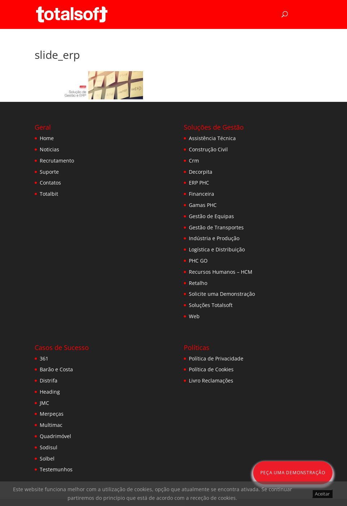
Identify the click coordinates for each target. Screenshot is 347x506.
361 (44, 358)
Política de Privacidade (216, 358)
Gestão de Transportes (216, 227)
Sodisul (48, 447)
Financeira (201, 193)
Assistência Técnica (212, 138)
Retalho (198, 283)
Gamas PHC (203, 205)
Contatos (50, 182)
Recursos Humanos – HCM (220, 271)
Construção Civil (208, 149)
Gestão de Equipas (211, 216)
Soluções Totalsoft (211, 305)
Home (47, 138)
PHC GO (198, 260)
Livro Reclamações (211, 380)
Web (194, 316)
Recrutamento (57, 160)
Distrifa (48, 380)
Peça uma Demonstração (292, 473)
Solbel (47, 458)
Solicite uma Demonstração (222, 293)
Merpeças (52, 413)
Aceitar (322, 493)
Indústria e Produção (214, 238)
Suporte (49, 171)
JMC (44, 402)
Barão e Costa (56, 369)
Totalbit (49, 193)
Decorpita (200, 171)
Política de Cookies (211, 369)
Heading (50, 391)
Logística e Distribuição (217, 249)
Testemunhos (56, 469)
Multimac (51, 424)
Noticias (49, 149)
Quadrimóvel (55, 436)
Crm (194, 160)
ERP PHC (199, 182)
